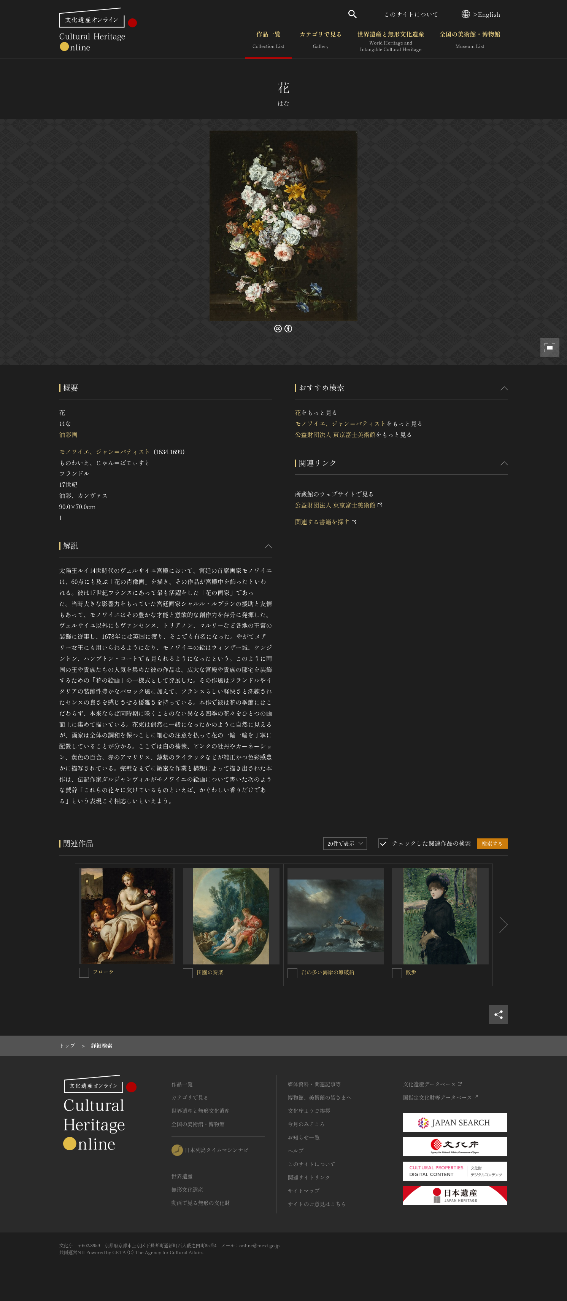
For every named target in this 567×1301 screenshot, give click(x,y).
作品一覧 (268, 41)
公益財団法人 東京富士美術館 (335, 434)
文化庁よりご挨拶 (309, 1110)
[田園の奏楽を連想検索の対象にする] (188, 973)
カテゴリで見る (320, 41)
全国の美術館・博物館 (469, 41)
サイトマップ (304, 1190)
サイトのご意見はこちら (317, 1204)
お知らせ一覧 (304, 1137)
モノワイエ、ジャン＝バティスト (105, 451)
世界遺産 (182, 1176)
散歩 (411, 972)
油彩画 (68, 434)
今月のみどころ (306, 1124)
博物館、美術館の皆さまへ (320, 1097)
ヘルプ (296, 1150)
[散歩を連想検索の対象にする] (397, 973)
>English (481, 14)
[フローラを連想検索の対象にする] (84, 973)
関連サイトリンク (309, 1177)
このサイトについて (411, 14)
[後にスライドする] (500, 925)
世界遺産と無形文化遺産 (390, 41)
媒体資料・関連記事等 (314, 1084)
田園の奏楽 (210, 972)
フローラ (103, 971)
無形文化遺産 (187, 1189)
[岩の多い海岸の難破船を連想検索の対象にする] (292, 973)
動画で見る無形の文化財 (201, 1203)
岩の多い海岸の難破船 (327, 972)
